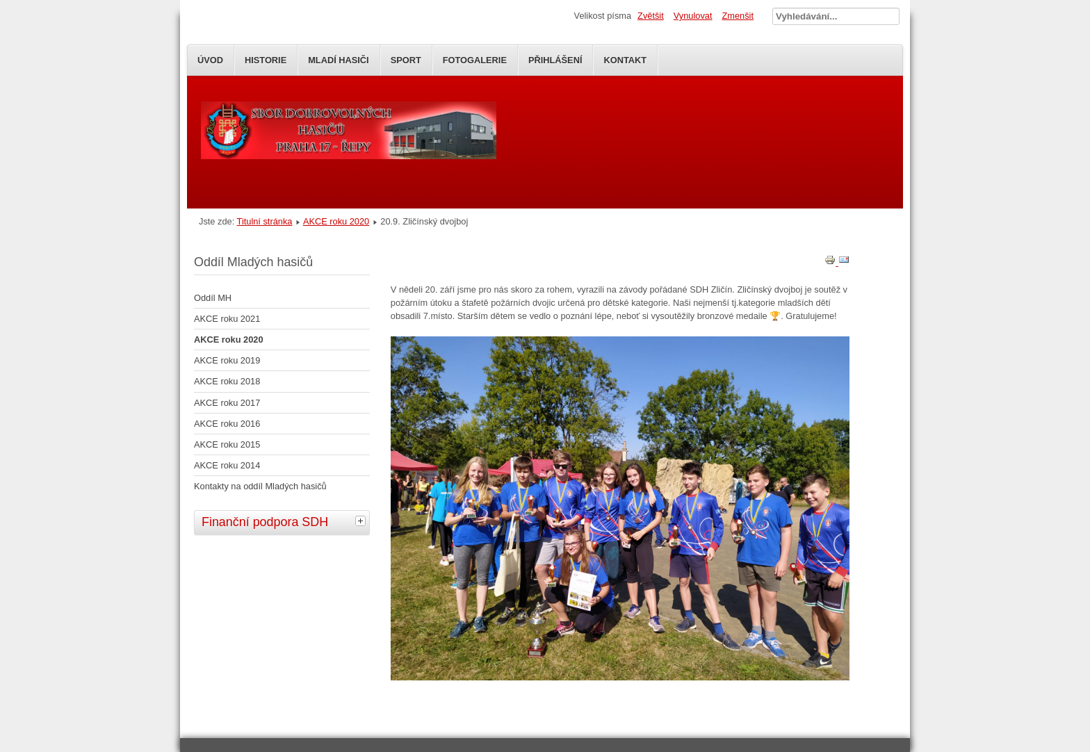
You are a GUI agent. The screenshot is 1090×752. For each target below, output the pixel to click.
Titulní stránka (265, 221)
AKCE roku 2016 (227, 423)
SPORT (406, 60)
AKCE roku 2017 (227, 403)
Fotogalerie (475, 60)
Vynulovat (693, 15)
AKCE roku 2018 (227, 381)
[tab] (362, 520)
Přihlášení (555, 60)
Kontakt (624, 60)
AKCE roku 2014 (227, 465)
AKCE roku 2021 (227, 318)
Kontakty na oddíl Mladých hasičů (260, 486)
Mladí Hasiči (338, 60)
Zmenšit (738, 15)
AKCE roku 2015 (227, 444)
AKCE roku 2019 (227, 360)
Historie (265, 60)
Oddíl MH (212, 298)
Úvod (210, 60)
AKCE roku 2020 (336, 221)
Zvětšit (650, 15)
